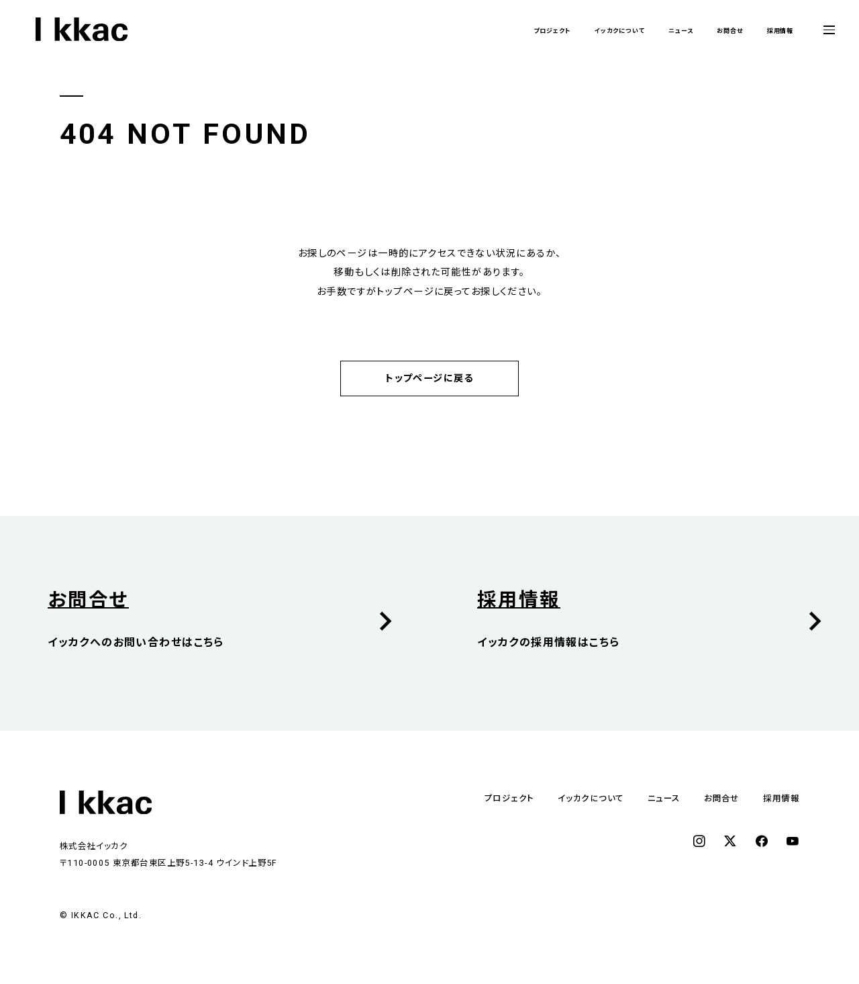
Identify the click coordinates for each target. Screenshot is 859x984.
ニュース (644, 29)
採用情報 (773, 29)
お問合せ (707, 29)
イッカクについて (562, 29)
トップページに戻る (429, 378)
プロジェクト (471, 29)
